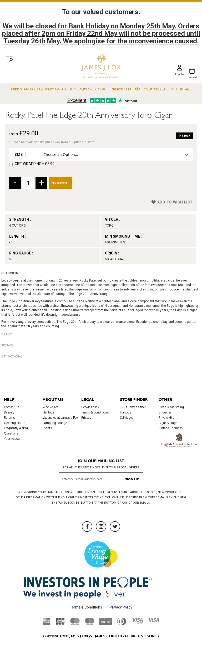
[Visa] (153, 621)
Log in (179, 74)
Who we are (50, 407)
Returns (9, 418)
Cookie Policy (90, 407)
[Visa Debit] (137, 623)
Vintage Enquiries (171, 428)
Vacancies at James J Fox (60, 418)
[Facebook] (87, 526)
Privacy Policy (121, 607)
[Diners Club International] (121, 624)
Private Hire (166, 418)
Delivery (7, 334)
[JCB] (60, 624)
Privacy (86, 418)
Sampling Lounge (55, 423)
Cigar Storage (168, 423)
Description (9, 272)
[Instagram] (101, 526)
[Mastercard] (75, 624)
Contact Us (11, 407)
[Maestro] (89, 624)
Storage (7, 345)
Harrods (125, 412)
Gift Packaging (11, 356)
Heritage (48, 412)
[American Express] (46, 624)
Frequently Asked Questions (16, 430)
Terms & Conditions (95, 412)
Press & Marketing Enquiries (171, 409)
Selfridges (127, 418)
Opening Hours (14, 423)
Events (47, 428)
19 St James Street (133, 407)
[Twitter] (115, 526)
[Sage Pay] (105, 623)
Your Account (13, 439)
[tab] (101, 272)
